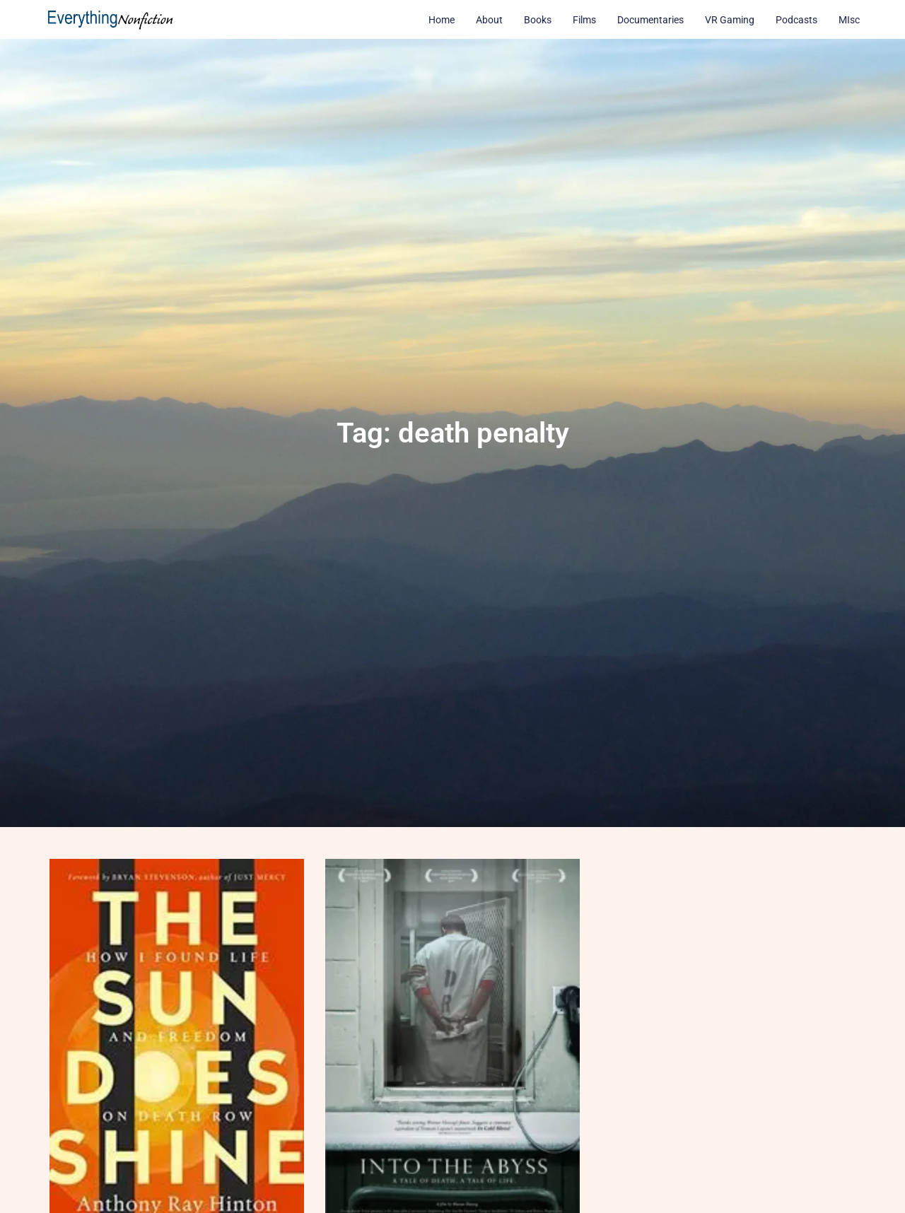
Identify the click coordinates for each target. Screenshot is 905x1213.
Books (537, 19)
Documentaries (650, 19)
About (489, 19)
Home (441, 19)
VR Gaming (729, 19)
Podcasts (796, 19)
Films (584, 19)
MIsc (849, 19)
